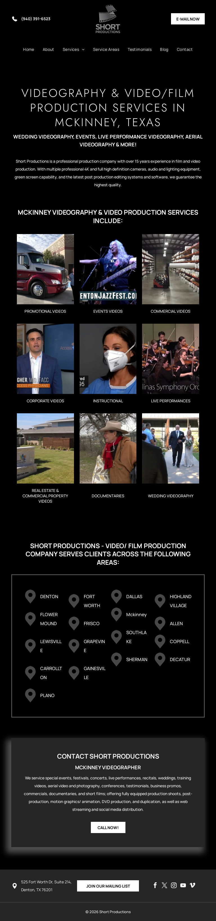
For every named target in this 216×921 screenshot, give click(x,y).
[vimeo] (192, 886)
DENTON (49, 596)
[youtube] (183, 886)
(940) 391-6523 (35, 18)
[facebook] (155, 886)
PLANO (47, 695)
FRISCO (92, 623)
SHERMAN (136, 659)
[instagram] (174, 886)
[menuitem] (29, 49)
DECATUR (180, 659)
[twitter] (164, 886)
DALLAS (134, 596)
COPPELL (179, 641)
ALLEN (176, 623)
